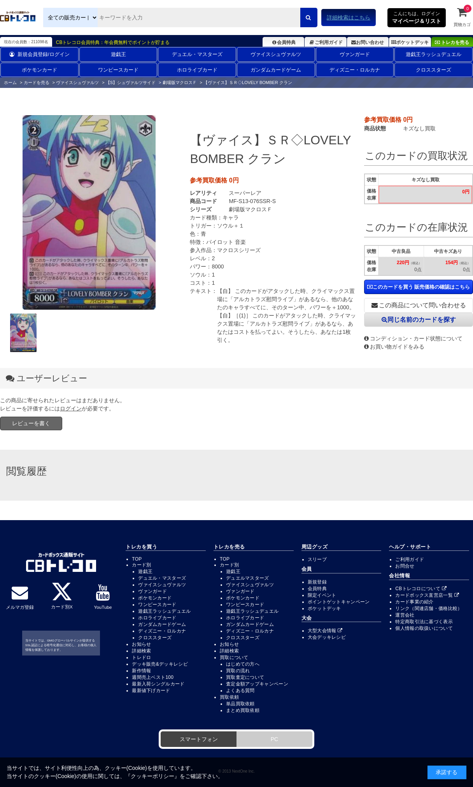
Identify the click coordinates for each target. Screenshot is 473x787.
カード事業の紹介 (414, 602)
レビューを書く (31, 423)
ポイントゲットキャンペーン (339, 602)
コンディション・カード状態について (413, 338)
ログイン (71, 408)
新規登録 (317, 582)
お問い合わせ (367, 42)
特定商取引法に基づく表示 (424, 621)
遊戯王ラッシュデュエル (433, 54)
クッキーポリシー (152, 776)
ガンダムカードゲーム (276, 70)
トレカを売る (452, 42)
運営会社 (404, 615)
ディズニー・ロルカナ (354, 70)
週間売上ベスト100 (152, 677)
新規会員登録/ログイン (39, 54)
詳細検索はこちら (348, 17)
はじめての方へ (242, 664)
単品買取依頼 (240, 703)
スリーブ (317, 559)
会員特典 (283, 42)
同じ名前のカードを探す (419, 319)
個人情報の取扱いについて (424, 628)
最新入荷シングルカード (158, 684)
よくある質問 (240, 690)
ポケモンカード (39, 70)
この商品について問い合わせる (418, 305)
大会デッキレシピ (327, 637)
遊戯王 (118, 54)
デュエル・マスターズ (197, 54)
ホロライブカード (197, 70)
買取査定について (245, 677)
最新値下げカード (151, 690)
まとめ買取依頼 (242, 710)
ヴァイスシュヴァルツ (276, 54)
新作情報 (141, 670)
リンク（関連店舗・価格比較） (428, 608)
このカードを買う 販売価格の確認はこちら (418, 287)
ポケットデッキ (410, 42)
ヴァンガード (355, 54)
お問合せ (404, 566)
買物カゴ (462, 17)
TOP (137, 559)
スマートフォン (199, 739)
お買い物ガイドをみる (394, 347)
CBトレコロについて (421, 588)
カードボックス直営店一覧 (427, 595)
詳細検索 (141, 651)
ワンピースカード (118, 70)
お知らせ (141, 644)
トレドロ (141, 657)
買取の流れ (238, 670)
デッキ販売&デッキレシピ (160, 664)
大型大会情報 (325, 630)
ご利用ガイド (325, 42)
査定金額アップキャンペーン (257, 684)
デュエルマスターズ (247, 578)
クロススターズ (433, 70)
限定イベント (322, 595)
